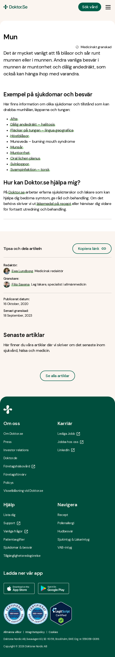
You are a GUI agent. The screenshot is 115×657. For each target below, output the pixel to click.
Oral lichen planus (25, 158)
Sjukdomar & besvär (17, 547)
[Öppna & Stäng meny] (108, 7)
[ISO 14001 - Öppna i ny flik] (37, 613)
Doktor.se (16, 192)
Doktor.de (10, 458)
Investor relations (16, 450)
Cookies (53, 632)
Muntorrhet (20, 152)
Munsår (16, 147)
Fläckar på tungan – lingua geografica (41, 130)
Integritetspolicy (35, 632)
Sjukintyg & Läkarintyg (73, 539)
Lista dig (9, 515)
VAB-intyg (65, 547)
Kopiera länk (92, 247)
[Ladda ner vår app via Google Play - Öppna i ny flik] (53, 588)
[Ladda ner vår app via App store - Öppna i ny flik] (19, 588)
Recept (63, 515)
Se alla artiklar (57, 375)
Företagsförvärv (14, 474)
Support (11, 523)
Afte (14, 118)
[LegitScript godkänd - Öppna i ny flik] (61, 613)
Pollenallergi (66, 523)
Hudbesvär (65, 531)
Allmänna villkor (12, 632)
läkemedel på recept (54, 203)
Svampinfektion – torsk (29, 169)
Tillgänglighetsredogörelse (21, 556)
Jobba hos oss (70, 442)
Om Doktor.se (13, 434)
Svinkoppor (19, 164)
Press (7, 442)
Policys (8, 483)
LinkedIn (66, 450)
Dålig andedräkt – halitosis (32, 124)
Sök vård (89, 7)
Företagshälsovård (19, 466)
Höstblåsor (19, 135)
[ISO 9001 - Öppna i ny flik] (14, 613)
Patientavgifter (14, 539)
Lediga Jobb (69, 434)
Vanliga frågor (15, 531)
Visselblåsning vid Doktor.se (23, 491)
